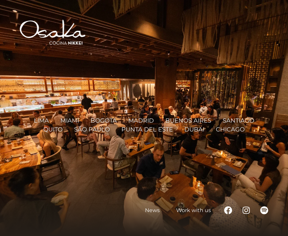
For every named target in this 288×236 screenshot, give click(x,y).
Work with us (193, 210)
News (152, 210)
